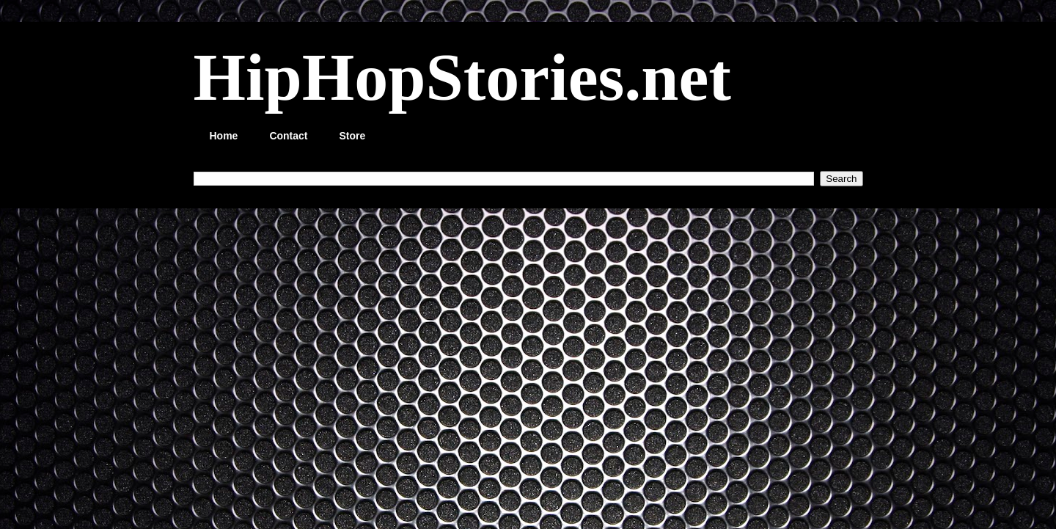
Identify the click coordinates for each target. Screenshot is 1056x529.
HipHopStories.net (462, 77)
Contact (288, 136)
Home (224, 136)
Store (353, 136)
